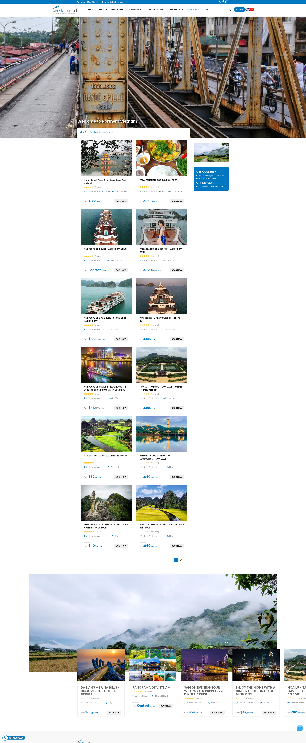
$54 (192, 712)
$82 (92, 476)
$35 (92, 201)
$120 (148, 270)
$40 (147, 476)
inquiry (239, 10)
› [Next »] (185, 559)
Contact (95, 270)
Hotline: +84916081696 (89, 2)
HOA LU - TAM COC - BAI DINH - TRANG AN (105, 455)
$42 (243, 712)
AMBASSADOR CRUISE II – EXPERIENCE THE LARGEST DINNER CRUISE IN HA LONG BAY (105, 388)
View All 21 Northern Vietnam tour (96, 132)
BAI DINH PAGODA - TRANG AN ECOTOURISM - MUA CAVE (155, 457)
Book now (121, 201)
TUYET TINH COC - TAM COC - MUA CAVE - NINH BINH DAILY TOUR (106, 526)
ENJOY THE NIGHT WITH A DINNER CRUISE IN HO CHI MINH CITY (255, 690)
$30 (147, 201)
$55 (147, 339)
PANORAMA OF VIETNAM (151, 687)
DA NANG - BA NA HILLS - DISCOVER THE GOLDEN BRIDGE (100, 690)
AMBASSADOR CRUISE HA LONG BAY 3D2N (105, 248)
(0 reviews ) (98, 187)
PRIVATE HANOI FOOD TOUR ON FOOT (159, 180)
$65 (92, 339)
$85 (147, 408)
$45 (92, 408)
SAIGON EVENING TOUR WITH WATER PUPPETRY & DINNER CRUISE (204, 690)
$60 (88, 712)
